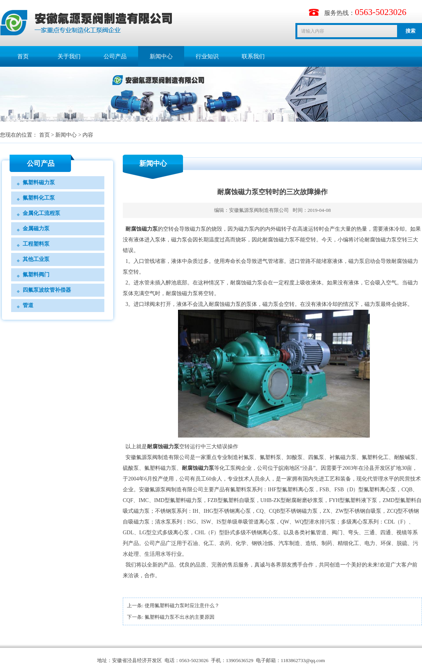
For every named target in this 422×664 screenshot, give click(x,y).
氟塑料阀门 (36, 274)
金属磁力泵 (36, 228)
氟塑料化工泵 (39, 198)
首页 (23, 56)
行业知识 (207, 56)
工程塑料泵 (36, 244)
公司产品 (115, 56)
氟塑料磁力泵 (39, 182)
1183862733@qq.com (303, 660)
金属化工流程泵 (41, 213)
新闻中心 (161, 56)
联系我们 (253, 56)
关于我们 (69, 56)
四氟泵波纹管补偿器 (47, 290)
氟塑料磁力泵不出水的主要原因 (179, 617)
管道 (28, 305)
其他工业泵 (36, 259)
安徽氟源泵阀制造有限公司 (259, 210)
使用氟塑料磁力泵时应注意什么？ (182, 605)
